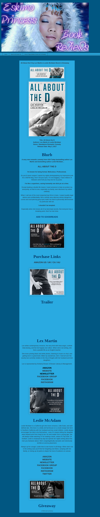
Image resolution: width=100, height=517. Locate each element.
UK (49, 262)
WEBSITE (47, 371)
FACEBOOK (47, 379)
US (44, 262)
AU (58, 262)
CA (54, 262)
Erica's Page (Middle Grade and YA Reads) (35, 54)
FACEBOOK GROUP (47, 376)
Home (5, 54)
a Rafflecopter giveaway (47, 511)
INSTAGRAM (47, 382)
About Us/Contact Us (16, 54)
